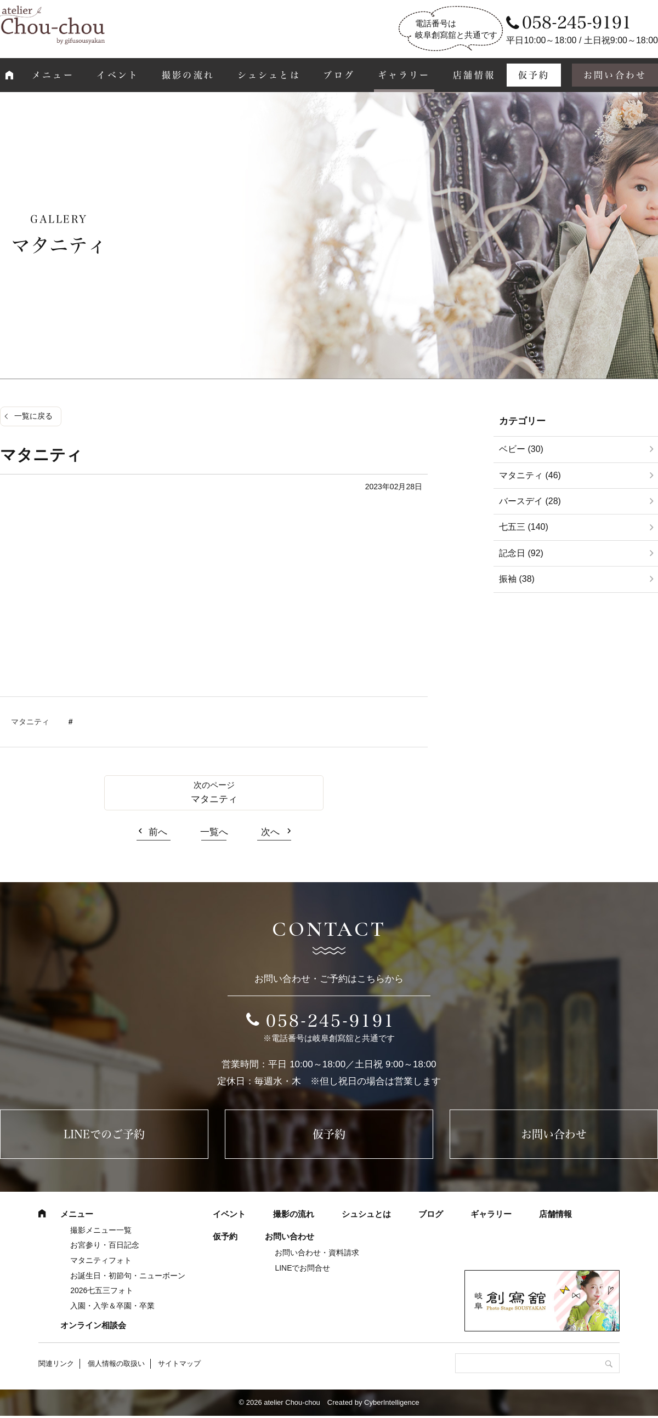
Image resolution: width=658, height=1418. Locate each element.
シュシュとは (268, 75)
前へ (158, 832)
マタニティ (30, 721)
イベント (118, 75)
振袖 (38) (517, 579)
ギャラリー (404, 75)
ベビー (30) (521, 449)
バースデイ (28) (530, 501)
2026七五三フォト (101, 1290)
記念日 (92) (521, 553)
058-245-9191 (330, 1021)
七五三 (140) (523, 526)
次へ (270, 832)
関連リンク (56, 1363)
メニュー (53, 75)
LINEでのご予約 (104, 1134)
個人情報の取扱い (116, 1363)
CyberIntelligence (391, 1402)
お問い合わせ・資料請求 (317, 1252)
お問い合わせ (554, 1134)
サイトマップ (179, 1363)
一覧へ (214, 832)
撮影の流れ (188, 75)
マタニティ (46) (530, 475)
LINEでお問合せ (302, 1267)
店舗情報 (474, 75)
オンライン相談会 (93, 1325)
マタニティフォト (101, 1260)
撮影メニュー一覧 (101, 1230)
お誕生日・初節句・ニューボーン (127, 1275)
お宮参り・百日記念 (104, 1244)
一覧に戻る (33, 415)
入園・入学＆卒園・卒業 (112, 1305)
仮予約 (534, 75)
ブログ (339, 75)
